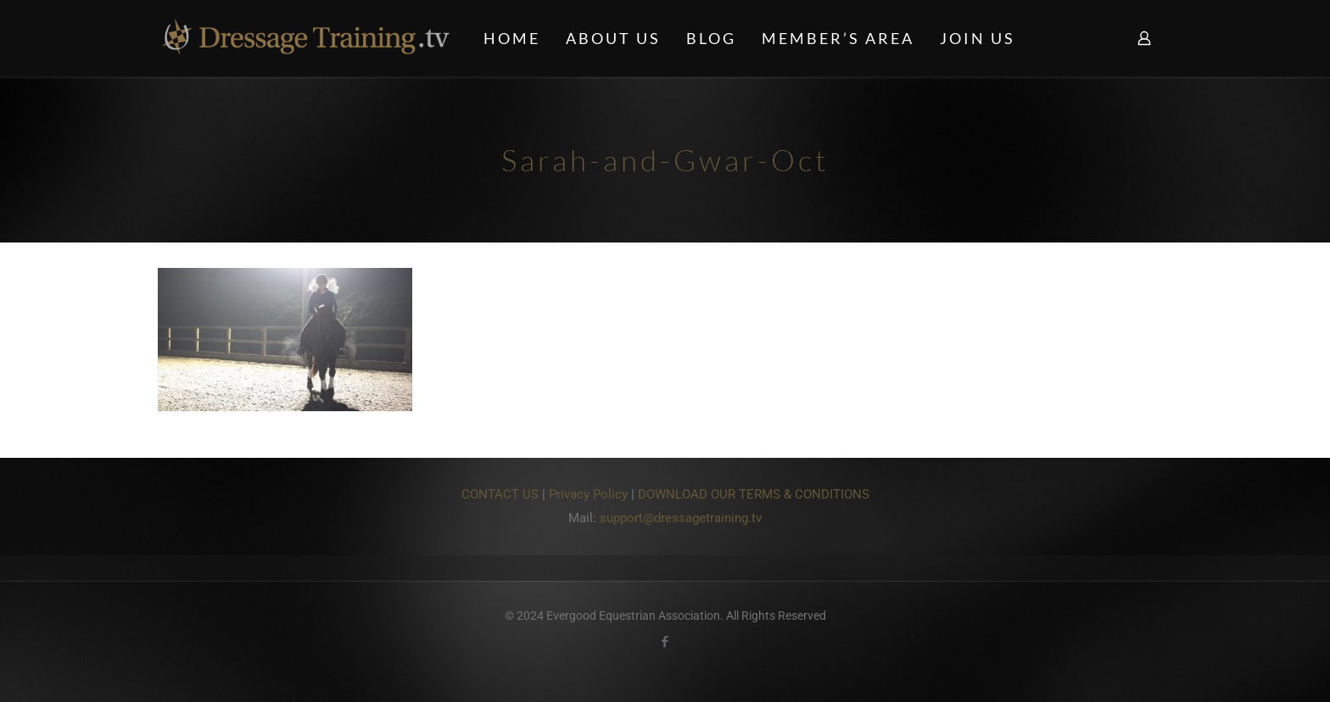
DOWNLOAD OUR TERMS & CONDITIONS (753, 494)
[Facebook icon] (665, 641)
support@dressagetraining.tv (681, 518)
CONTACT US (500, 494)
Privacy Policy (588, 494)
